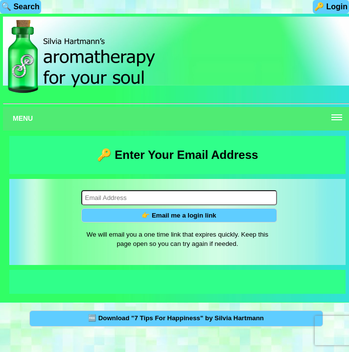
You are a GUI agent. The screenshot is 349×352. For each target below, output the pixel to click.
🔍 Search (20, 6)
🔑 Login (331, 6)
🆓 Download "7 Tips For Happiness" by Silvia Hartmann (176, 318)
